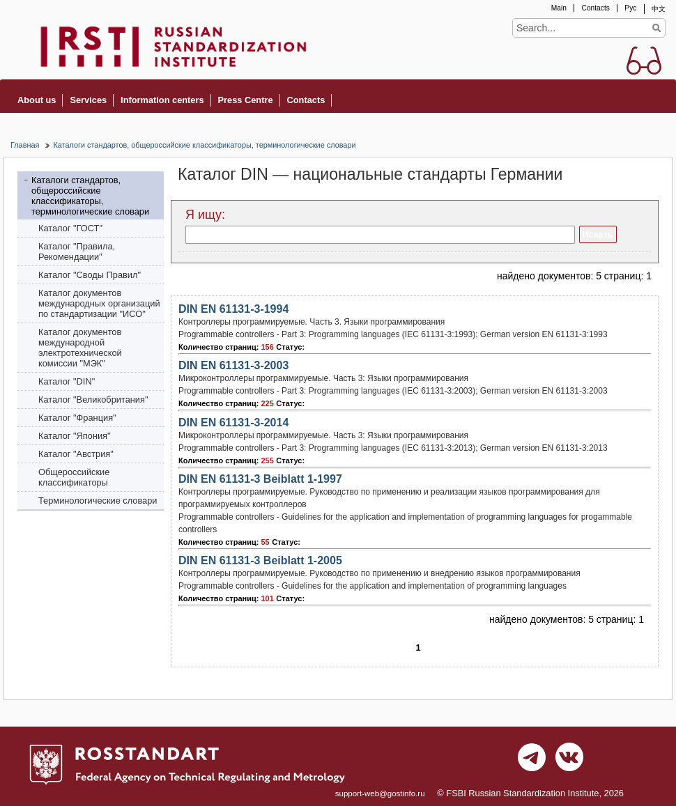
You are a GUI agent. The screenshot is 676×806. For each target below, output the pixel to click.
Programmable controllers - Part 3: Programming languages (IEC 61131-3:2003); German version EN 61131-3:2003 (393, 391)
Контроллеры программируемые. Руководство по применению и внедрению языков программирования (379, 573)
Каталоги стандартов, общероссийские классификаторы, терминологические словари (204, 145)
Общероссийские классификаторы (73, 477)
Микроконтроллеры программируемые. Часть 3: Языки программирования (323, 378)
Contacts (595, 8)
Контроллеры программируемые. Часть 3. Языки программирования (311, 322)
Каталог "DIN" (66, 381)
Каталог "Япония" (74, 436)
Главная (24, 145)
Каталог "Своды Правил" (89, 275)
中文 (659, 9)
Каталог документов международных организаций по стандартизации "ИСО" (99, 303)
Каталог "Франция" (77, 417)
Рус (630, 8)
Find (656, 28)
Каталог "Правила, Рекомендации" (76, 251)
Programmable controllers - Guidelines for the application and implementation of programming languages (372, 586)
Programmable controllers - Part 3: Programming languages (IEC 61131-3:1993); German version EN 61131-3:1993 (393, 334)
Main (559, 8)
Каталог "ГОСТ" (70, 228)
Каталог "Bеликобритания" (93, 399)
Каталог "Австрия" (76, 454)
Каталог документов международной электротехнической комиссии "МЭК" (80, 348)
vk (569, 760)
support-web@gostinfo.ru (380, 793)
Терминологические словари (98, 500)
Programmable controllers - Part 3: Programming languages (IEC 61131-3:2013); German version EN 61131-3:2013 (393, 448)
